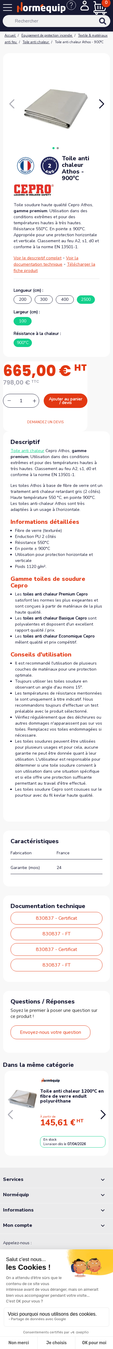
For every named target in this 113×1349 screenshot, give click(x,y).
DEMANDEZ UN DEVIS (45, 422)
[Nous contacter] (73, 8)
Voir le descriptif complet (37, 258)
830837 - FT (56, 934)
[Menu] (8, 9)
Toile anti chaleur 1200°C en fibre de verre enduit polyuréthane (72, 1096)
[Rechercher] (56, 21)
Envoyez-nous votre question (50, 1032)
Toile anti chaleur (27, 451)
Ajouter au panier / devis (65, 401)
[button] (101, 104)
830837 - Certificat (56, 918)
